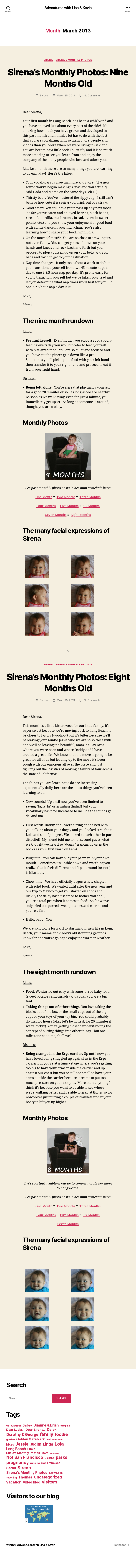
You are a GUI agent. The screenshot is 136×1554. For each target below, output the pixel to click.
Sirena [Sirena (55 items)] (24, 1468)
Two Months (66, 497)
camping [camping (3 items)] (65, 1426)
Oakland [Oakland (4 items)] (49, 1458)
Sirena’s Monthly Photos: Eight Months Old (68, 682)
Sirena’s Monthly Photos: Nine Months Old (68, 77)
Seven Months (55, 515)
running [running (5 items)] (35, 1463)
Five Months (69, 506)
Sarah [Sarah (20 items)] (11, 1468)
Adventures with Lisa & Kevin (68, 8)
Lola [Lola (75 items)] (59, 1444)
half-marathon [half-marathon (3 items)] (54, 1440)
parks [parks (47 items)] (61, 1457)
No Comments (92, 95)
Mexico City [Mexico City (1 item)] (54, 1454)
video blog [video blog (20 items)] (31, 1482)
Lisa (45, 95)
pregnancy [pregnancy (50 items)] (17, 1462)
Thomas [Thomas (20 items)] (25, 1477)
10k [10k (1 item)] (7, 1426)
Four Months (45, 506)
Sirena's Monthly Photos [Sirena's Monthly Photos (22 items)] (26, 1473)
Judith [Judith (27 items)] (35, 1444)
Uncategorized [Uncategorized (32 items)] (48, 1477)
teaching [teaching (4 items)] (11, 1477)
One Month (43, 497)
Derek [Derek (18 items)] (52, 1430)
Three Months (90, 497)
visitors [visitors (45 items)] (49, 1482)
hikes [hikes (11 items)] (10, 1445)
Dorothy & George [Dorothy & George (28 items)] (22, 1434)
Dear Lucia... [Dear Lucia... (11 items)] (15, 1430)
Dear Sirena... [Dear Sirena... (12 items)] (35, 1430)
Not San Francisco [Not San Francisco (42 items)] (24, 1457)
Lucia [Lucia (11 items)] (31, 1449)
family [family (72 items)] (46, 1434)
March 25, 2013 (66, 95)
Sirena (48, 60)
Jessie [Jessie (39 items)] (21, 1444)
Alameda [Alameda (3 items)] (16, 1426)
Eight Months (81, 515)
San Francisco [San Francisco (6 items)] (50, 1463)
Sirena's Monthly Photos (74, 60)
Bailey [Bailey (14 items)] (27, 1426)
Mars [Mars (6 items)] (45, 1453)
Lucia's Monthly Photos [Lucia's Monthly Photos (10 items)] (23, 1453)
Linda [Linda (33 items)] (48, 1444)
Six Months (92, 506)
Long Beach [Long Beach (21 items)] (16, 1449)
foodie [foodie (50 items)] (61, 1434)
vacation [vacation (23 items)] (13, 1482)
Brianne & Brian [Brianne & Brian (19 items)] (46, 1425)
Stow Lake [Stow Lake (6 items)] (56, 1473)
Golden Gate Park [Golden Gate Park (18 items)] (30, 1439)
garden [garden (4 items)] (10, 1439)
